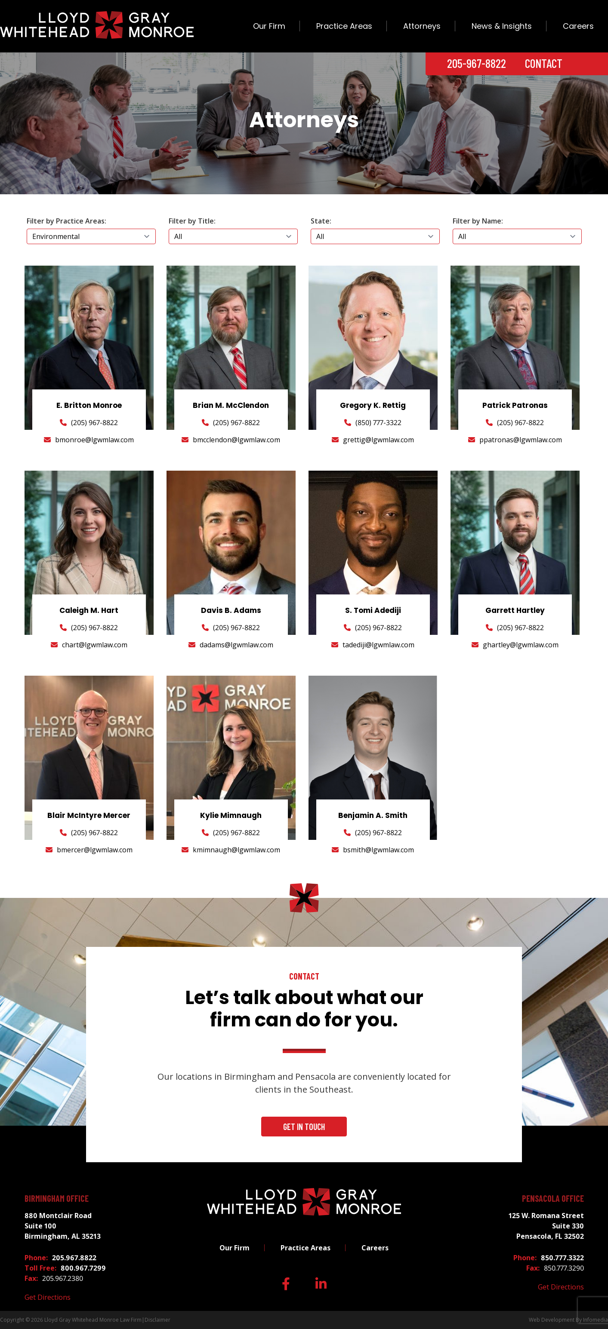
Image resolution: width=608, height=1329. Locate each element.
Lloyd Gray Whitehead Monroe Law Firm (93, 1319)
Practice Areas (344, 26)
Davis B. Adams (231, 610)
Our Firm (269, 26)
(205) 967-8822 (94, 422)
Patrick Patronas (515, 405)
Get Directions (48, 1297)
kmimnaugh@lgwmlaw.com (236, 849)
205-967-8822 (476, 63)
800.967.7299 (83, 1268)
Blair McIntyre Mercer (88, 815)
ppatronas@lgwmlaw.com (520, 439)
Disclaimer (157, 1319)
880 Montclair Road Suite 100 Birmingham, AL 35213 (63, 1226)
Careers (578, 26)
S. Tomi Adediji (373, 610)
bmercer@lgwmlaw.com (95, 849)
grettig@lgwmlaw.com (378, 439)
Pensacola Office (553, 1198)
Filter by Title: (192, 221)
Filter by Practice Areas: (66, 221)
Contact (543, 63)
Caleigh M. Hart (88, 610)
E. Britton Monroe (89, 405)
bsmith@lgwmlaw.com (378, 849)
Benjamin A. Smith (372, 815)
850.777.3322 (562, 1257)
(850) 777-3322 (378, 422)
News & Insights (502, 26)
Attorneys (422, 26)
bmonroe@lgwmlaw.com (94, 439)
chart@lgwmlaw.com (94, 644)
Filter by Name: (478, 221)
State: (321, 221)
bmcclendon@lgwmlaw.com (236, 439)
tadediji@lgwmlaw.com (378, 644)
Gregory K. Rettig (373, 405)
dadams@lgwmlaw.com (236, 644)
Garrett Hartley (515, 610)
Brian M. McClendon (231, 405)
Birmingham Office (57, 1198)
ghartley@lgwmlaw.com (521, 644)
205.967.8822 (74, 1257)
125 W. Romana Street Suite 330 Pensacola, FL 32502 (546, 1226)
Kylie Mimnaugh (231, 815)
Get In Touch (304, 1126)
